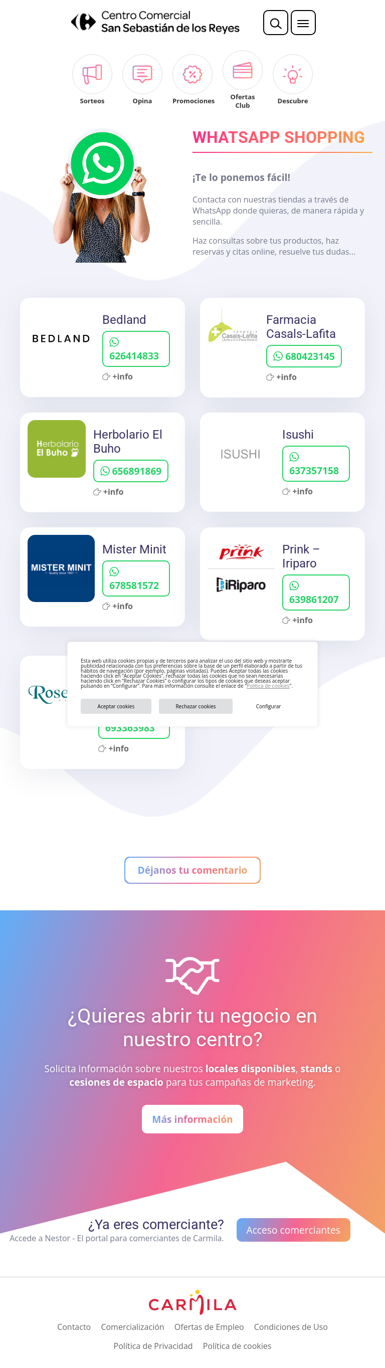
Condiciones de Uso (291, 1326)
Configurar (268, 706)
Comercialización (132, 1326)
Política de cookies (268, 685)
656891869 (131, 471)
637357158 (314, 464)
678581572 (134, 579)
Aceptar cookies (116, 706)
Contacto (74, 1326)
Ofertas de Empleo (209, 1326)
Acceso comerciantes (293, 1230)
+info (117, 376)
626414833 (134, 349)
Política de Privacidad (153, 1345)
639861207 (314, 593)
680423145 (304, 356)
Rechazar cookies (195, 706)
